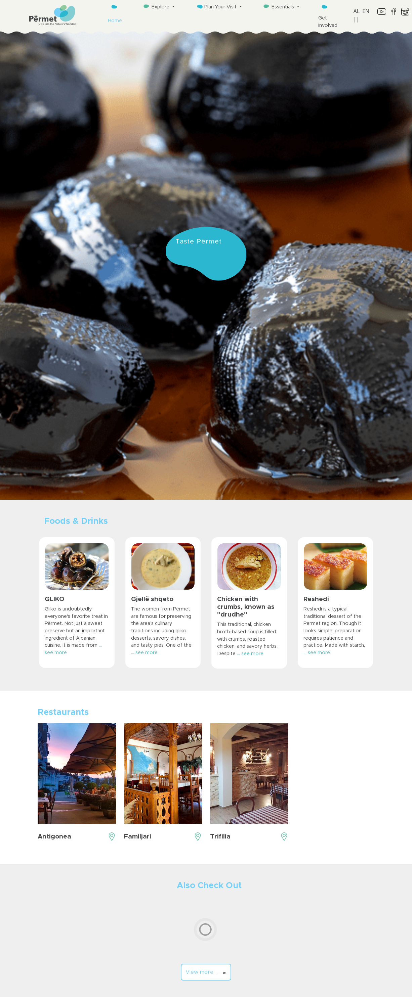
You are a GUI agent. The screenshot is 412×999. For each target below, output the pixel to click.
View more (206, 972)
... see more (144, 652)
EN (365, 11)
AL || (357, 15)
